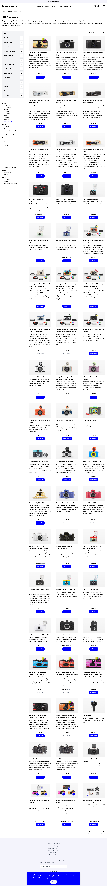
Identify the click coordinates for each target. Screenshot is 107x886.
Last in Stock (7, 172)
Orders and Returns (53, 855)
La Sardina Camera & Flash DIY (39, 635)
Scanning (6, 159)
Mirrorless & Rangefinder (10, 130)
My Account (53, 852)
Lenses (47, 6)
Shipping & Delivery (53, 848)
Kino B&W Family (8, 161)
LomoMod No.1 (33, 759)
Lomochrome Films (9, 163)
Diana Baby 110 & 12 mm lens (38, 462)
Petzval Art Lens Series (10, 132)
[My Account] (98, 6)
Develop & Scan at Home (10, 183)
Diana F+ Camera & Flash (91, 589)
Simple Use (6, 117)
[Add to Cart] (40, 77)
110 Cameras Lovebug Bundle (92, 800)
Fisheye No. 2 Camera (38, 377)
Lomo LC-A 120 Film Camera (65, 199)
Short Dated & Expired (10, 167)
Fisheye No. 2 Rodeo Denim (64, 420)
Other (72, 6)
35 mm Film (6, 153)
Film (60, 6)
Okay (53, 882)
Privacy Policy (53, 846)
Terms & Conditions (53, 843)
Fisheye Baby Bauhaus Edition (92, 462)
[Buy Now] (93, 397)
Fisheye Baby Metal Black (64, 462)
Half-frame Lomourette (90, 199)
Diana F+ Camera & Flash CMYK (66, 589)
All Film (5, 151)
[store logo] (9, 6)
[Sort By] (95, 32)
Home (3, 11)
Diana (5, 115)
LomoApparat (7, 107)
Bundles (6, 174)
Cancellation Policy (53, 850)
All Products (7, 146)
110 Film (6, 157)
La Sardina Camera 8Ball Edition (66, 635)
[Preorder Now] (94, 77)
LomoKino (86, 635)
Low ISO (6, 165)
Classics (6, 109)
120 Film (6, 155)
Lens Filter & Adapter (9, 134)
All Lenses (6, 126)
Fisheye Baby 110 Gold (36, 503)
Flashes (6, 181)
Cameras (40, 6)
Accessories (7, 119)
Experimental (7, 111)
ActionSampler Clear (89, 420)
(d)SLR (5, 128)
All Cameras (7, 105)
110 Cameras (7, 113)
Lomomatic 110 (8, 121)
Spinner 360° (87, 715)
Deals (66, 6)
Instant (54, 6)
